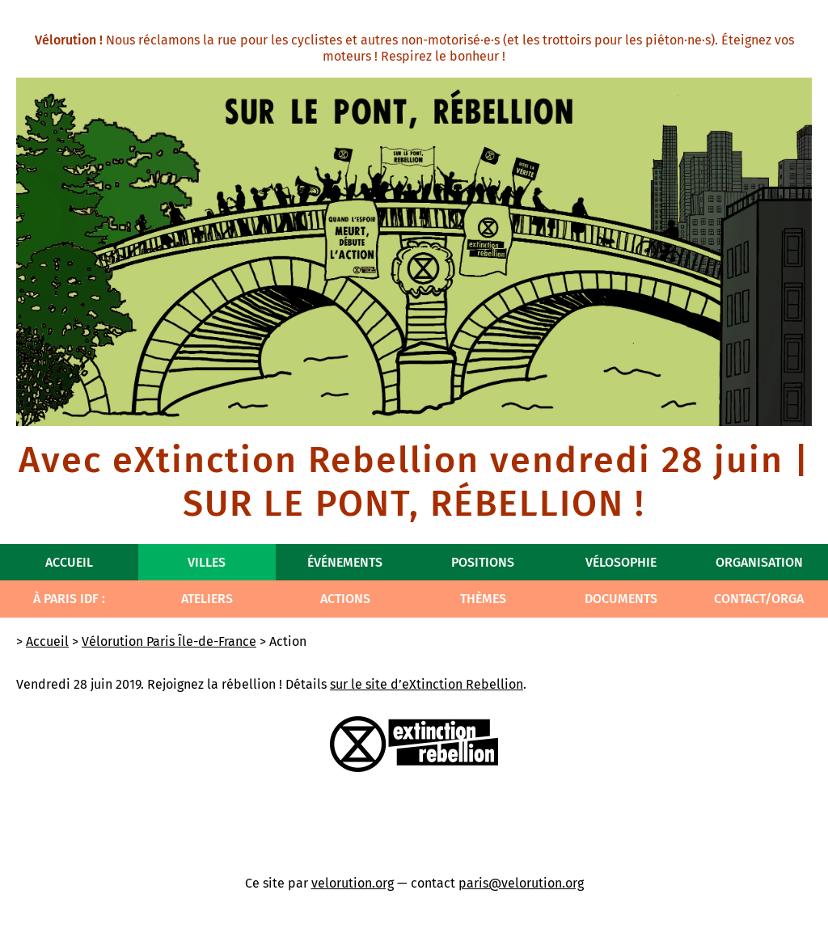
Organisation (759, 562)
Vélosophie (621, 562)
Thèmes (483, 598)
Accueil (69, 562)
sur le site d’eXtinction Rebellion (426, 684)
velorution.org (352, 883)
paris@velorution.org (521, 883)
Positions (482, 562)
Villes (207, 562)
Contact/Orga (759, 598)
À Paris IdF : (69, 598)
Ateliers (207, 598)
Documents (621, 598)
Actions (345, 598)
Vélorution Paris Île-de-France (169, 641)
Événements (344, 562)
